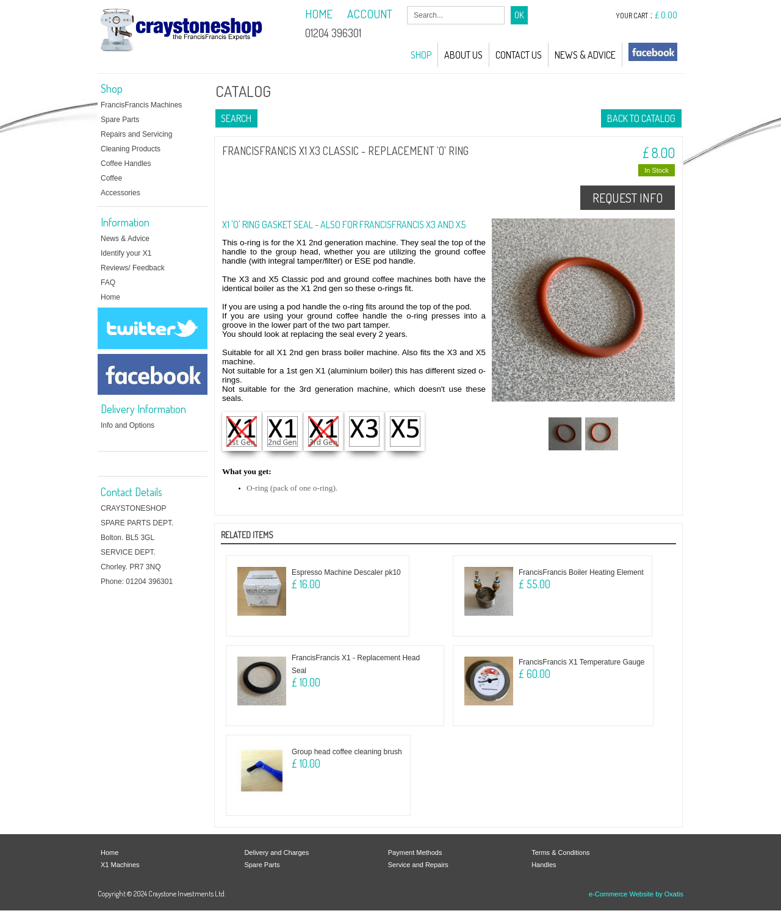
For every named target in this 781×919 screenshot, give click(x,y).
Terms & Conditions (560, 852)
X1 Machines (120, 864)
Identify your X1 (126, 253)
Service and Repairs (418, 864)
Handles (543, 864)
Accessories (120, 193)
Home (110, 297)
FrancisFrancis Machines (141, 105)
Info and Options (127, 425)
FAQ (108, 282)
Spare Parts (120, 119)
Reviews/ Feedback (133, 268)
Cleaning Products (130, 149)
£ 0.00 (666, 15)
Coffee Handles (126, 163)
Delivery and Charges (276, 852)
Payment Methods (415, 852)
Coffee (111, 178)
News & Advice (585, 55)
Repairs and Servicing (136, 134)
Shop (421, 55)
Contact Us (518, 55)
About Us (463, 55)
